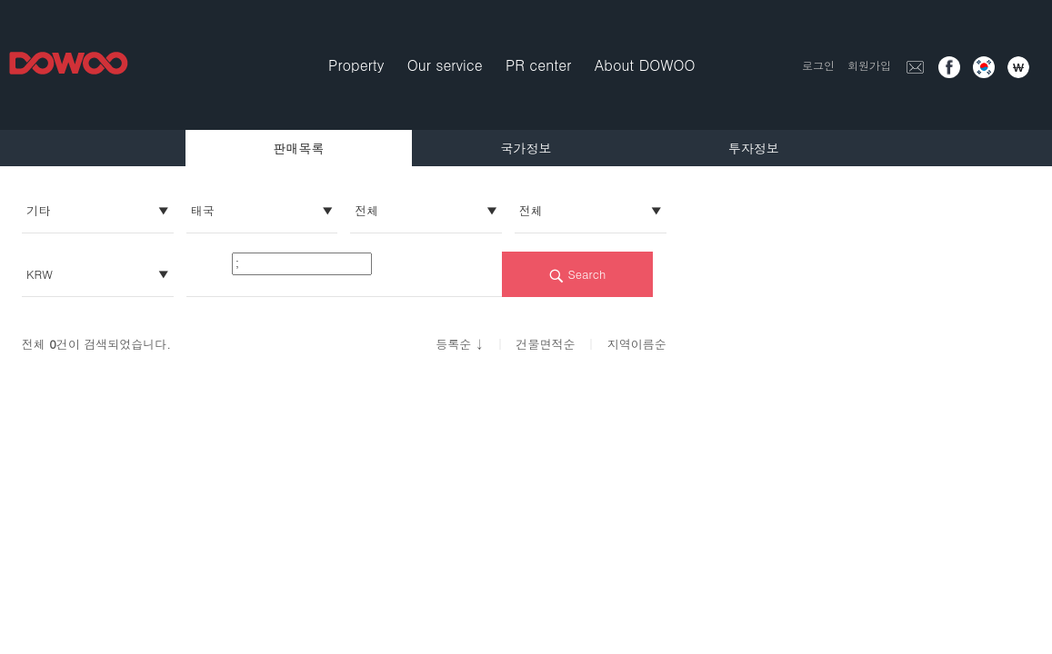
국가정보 (526, 148)
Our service (445, 64)
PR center (538, 64)
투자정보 (753, 148)
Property (356, 64)
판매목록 (298, 148)
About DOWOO (645, 64)
